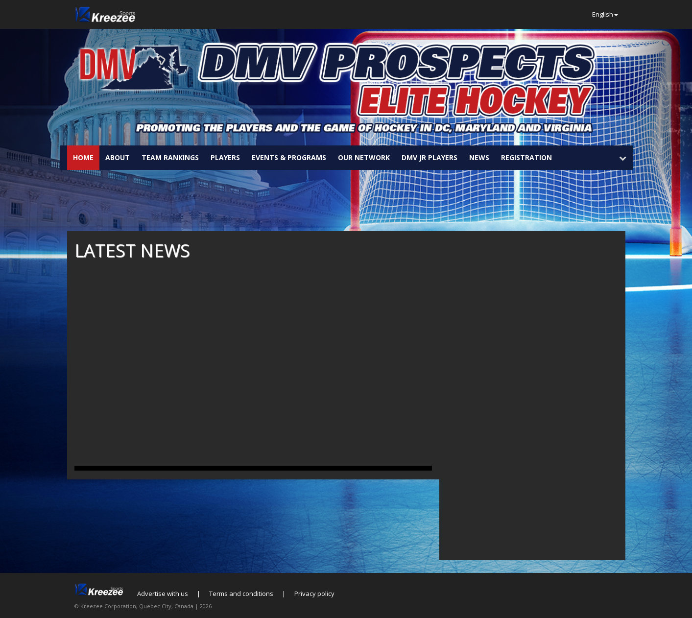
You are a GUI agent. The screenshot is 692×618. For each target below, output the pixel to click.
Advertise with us (162, 593)
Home (83, 157)
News (479, 157)
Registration (526, 157)
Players (225, 157)
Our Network (364, 157)
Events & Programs (289, 157)
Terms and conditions (241, 593)
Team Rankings (170, 157)
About (117, 157)
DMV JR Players (429, 157)
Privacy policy (314, 593)
